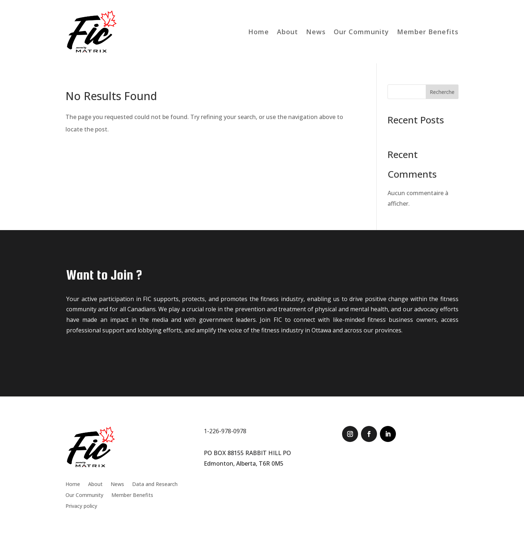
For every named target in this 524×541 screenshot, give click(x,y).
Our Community (361, 31)
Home (258, 31)
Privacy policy (81, 506)
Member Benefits (427, 31)
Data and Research (155, 484)
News (316, 31)
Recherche (442, 91)
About (287, 31)
